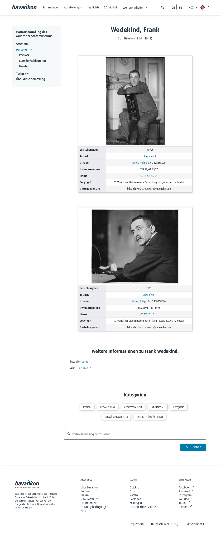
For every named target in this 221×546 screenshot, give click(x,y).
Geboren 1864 (107, 407)
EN (180, 7)
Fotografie (178, 407)
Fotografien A (149, 156)
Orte (132, 491)
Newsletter (89, 499)
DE (173, 7)
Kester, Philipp (139, 162)
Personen (135, 499)
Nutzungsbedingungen (94, 507)
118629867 (83, 368)
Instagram (187, 495)
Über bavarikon (89, 487)
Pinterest (186, 492)
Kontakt (85, 491)
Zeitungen (136, 503)
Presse (84, 495)
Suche (85, 361)
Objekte (134, 487)
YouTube (185, 499)
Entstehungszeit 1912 (116, 416)
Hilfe (83, 510)
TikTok (184, 503)
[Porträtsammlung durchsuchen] (135, 434)
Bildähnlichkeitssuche (143, 507)
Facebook (186, 488)
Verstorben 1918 (133, 407)
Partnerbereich (89, 503)
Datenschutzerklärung (164, 524)
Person (87, 407)
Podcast (185, 507)
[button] (136, 6)
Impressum (136, 524)
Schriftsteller (157, 407)
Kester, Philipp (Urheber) (150, 416)
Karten (134, 495)
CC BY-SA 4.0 (148, 176)
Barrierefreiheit (195, 524)
